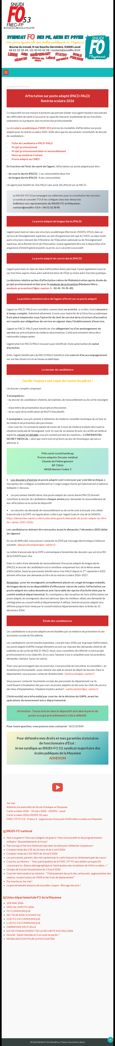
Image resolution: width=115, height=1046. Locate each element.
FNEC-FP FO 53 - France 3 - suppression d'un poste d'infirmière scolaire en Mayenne (54, 818)
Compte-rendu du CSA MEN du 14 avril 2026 (32, 853)
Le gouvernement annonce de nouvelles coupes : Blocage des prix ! (44, 885)
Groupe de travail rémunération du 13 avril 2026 (34, 869)
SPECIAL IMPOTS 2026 (20, 906)
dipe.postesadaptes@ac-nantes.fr (37, 544)
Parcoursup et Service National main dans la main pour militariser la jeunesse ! (50, 845)
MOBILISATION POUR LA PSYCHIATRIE (31, 938)
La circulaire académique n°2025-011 (29, 127)
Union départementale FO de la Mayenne (33, 897)
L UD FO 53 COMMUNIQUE (23, 922)
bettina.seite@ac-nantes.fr (80, 673)
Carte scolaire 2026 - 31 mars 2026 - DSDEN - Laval (36, 810)
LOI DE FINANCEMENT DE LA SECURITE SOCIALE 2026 (40, 930)
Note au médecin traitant (27, 155)
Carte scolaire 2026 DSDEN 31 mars (27, 814)
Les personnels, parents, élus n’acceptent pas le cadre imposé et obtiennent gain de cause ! (57, 857)
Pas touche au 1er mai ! (19, 881)
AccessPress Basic (76, 1042)
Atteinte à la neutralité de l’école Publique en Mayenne (37, 806)
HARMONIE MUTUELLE (21, 926)
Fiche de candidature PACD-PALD (32, 143)
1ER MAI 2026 (15, 902)
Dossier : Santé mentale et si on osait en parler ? (33, 934)
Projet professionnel (24, 147)
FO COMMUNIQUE (19, 910)
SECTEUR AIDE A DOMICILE (24, 914)
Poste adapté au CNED (26, 159)
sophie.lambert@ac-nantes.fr (82, 688)
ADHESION (57, 758)
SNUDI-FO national (19, 831)
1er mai (11, 803)
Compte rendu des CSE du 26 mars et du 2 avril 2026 (36, 849)
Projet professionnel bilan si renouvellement (39, 151)
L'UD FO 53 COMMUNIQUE (23, 918)
